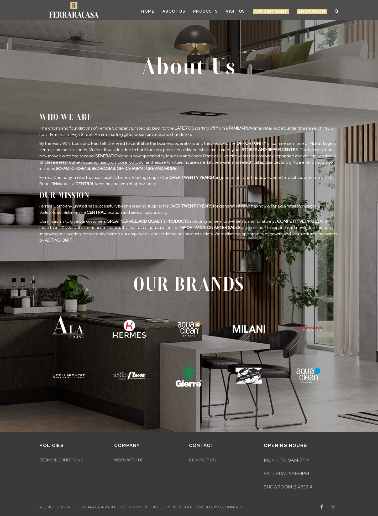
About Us (173, 11)
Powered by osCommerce (219, 507)
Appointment (270, 11)
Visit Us (235, 11)
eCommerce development (152, 507)
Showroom (312, 11)
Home (148, 11)
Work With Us (128, 460)
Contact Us (202, 460)
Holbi (188, 507)
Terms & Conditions (61, 460)
